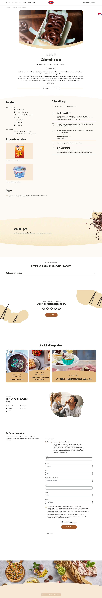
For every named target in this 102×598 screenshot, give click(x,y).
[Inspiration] (24, 2)
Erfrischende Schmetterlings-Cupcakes (74, 366)
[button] (51, 51)
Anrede (47, 456)
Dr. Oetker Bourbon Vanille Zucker (25, 114)
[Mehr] (30, 2)
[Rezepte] (9, 2)
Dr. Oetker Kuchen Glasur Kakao (24, 131)
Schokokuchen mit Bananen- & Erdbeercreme (39, 366)
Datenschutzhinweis (72, 514)
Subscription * (49, 439)
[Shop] (35, 2)
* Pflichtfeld (49, 533)
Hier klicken (70, 522)
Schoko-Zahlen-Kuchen (17, 366)
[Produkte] (16, 2)
